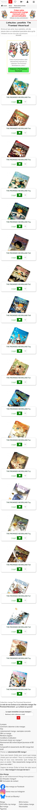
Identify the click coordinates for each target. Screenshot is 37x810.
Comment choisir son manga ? (11, 740)
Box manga (4, 807)
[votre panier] (21, 1)
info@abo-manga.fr (9, 779)
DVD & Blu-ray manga (8, 804)
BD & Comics (23, 802)
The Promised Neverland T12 (18, 440)
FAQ (1, 729)
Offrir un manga (5, 733)
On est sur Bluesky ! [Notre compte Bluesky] (10, 796)
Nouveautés (23, 807)
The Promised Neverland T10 (18, 378)
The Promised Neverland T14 (18, 502)
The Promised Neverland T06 (18, 253)
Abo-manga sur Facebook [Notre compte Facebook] (12, 787)
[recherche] (4, 1)
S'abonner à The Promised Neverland (18, 70)
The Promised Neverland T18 (18, 627)
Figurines (3, 809)
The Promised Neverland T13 (18, 471)
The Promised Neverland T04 (18, 191)
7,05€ (16, 101)
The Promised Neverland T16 (18, 565)
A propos (3, 724)
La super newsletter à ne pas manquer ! (18, 715)
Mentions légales (6, 736)
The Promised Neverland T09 (18, 347)
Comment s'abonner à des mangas (12, 727)
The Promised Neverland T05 (18, 222)
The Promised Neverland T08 (18, 315)
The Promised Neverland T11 (18, 409)
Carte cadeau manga (26, 804)
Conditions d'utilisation (8, 738)
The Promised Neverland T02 (18, 128)
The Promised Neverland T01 (18, 97)
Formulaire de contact (10, 781)
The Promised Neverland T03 (18, 160)
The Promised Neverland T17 (18, 596)
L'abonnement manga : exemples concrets (15, 731)
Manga (2, 802)
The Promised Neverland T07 (18, 284)
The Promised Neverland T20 (18, 689)
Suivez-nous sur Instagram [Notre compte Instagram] (12, 792)
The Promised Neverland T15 (18, 534)
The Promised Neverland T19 (18, 658)
